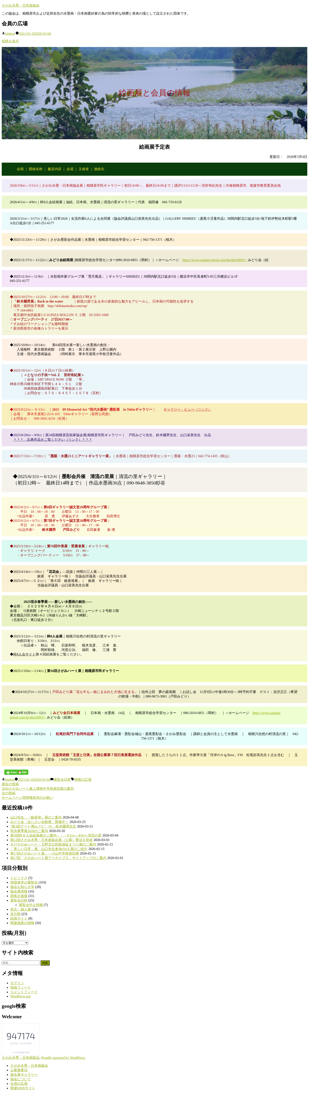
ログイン (17, 983)
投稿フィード (20, 987)
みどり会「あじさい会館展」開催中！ (39, 822)
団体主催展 (18, 896)
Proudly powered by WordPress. (63, 1057)
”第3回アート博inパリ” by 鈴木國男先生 (43, 826)
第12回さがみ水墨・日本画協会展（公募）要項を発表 (51, 840)
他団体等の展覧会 (24, 882)
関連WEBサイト (22, 1088)
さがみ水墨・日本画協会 (20, 5)
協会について (20, 1079)
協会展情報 (18, 891)
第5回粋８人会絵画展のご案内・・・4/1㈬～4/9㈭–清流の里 (55, 835)
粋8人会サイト (24, 654)
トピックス (18, 878)
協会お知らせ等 (22, 887)
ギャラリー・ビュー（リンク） (188, 409)
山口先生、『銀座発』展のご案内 (36, 817)
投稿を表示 (10, 41)
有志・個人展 (20, 909)
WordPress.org (20, 996)
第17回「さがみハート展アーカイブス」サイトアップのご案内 (58, 858)
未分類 (15, 914)
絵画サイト (18, 918)
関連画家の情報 (22, 923)
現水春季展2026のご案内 (29, 831)
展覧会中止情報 (31, 905)
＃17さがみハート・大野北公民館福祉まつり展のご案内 (53, 844)
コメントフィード (24, 992)
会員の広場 (18, 1083)
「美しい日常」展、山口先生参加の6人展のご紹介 (49, 849)
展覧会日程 (62, 779)
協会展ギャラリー (24, 1074)
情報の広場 (82, 779)
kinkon (10, 33)
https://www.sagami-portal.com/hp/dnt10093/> (214, 260)
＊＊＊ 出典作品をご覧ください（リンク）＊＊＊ (52, 439)
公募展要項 (18, 1070)
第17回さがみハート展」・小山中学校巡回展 (44, 853)
